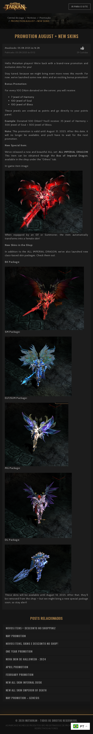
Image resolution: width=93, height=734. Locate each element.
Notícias (31, 17)
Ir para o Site (79, 6)
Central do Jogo (15, 17)
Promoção (45, 17)
